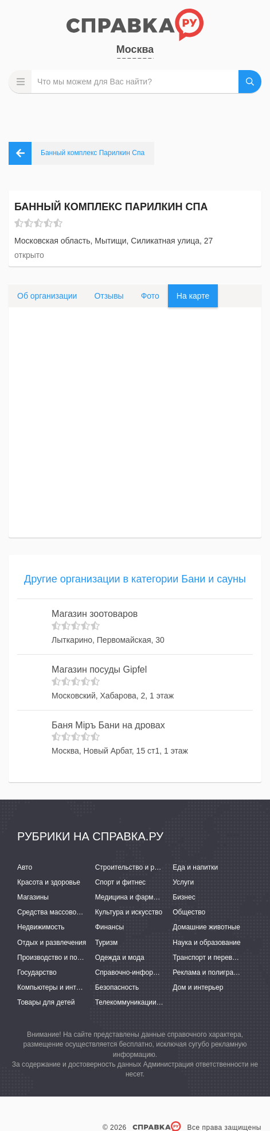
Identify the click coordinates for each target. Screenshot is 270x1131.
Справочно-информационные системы (157, 972)
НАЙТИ (250, 82)
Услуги (183, 882)
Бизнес (184, 897)
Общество (189, 912)
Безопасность (117, 987)
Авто (24, 867)
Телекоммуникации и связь (138, 1002)
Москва (135, 49)
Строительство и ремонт (134, 867)
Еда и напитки (195, 867)
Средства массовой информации (70, 912)
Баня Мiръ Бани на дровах (108, 725)
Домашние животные (206, 927)
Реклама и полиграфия (209, 972)
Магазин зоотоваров (95, 614)
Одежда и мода (119, 958)
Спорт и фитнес (120, 882)
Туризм (106, 943)
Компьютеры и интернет (56, 987)
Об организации (47, 295)
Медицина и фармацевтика (139, 897)
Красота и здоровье (48, 882)
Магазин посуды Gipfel (99, 669)
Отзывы (108, 295)
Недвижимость (41, 927)
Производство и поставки (57, 958)
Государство (37, 972)
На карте (193, 295)
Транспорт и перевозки (209, 958)
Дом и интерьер (198, 987)
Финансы (109, 927)
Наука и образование (206, 943)
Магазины (33, 897)
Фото (150, 295)
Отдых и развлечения (51, 943)
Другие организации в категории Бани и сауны (135, 579)
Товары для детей (46, 1002)
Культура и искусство (129, 912)
